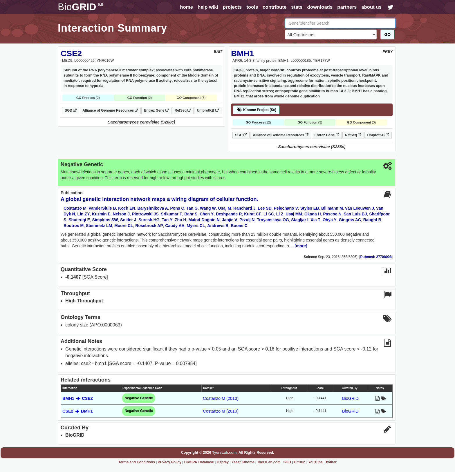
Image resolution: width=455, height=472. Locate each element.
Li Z (280, 214)
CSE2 (71, 53)
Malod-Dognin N (204, 219)
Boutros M (74, 225)
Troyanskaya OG (273, 219)
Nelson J (121, 214)
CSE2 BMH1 (77, 411)
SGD (71, 110)
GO (387, 34)
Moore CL (123, 225)
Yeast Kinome (243, 462)
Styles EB (309, 208)
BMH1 (242, 53)
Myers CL (196, 225)
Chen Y (207, 214)
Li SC (268, 214)
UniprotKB (208, 110)
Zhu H (180, 219)
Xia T (315, 219)
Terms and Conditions (136, 462)
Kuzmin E (101, 214)
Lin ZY (83, 214)
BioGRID (350, 398)
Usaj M (224, 208)
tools (252, 7)
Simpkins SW (105, 219)
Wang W (208, 208)
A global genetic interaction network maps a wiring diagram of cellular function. (159, 199)
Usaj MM (294, 214)
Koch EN (126, 208)
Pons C (177, 208)
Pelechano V (286, 208)
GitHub (299, 462)
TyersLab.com (224, 453)
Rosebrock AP (149, 225)
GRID (80, 6)
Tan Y (167, 219)
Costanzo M (75, 208)
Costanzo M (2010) (220, 398)
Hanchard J (244, 208)
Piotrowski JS (145, 214)
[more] (301, 246)
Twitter (331, 462)
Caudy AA (174, 225)
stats (296, 7)
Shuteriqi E (79, 219)
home (186, 7)
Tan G (192, 208)
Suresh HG (148, 219)
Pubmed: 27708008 (376, 257)
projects (232, 7)
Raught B (372, 219)
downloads (320, 7)
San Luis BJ (355, 214)
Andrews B (217, 225)
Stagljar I (299, 219)
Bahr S (190, 214)
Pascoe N (332, 214)
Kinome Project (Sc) (256, 110)
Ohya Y (330, 219)
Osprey (223, 462)
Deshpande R (229, 214)
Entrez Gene (156, 110)
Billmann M (332, 208)
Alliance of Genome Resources (110, 110)
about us (371, 7)
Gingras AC (350, 219)
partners (347, 7)
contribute (274, 7)
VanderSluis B (102, 208)
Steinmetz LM (99, 225)
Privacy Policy (169, 462)
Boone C (239, 225)
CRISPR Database (199, 462)
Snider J (128, 219)
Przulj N (246, 219)
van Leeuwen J (359, 208)
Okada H (312, 214)
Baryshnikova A (152, 208)
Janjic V (229, 219)
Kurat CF (252, 214)
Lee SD (264, 208)
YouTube (315, 462)
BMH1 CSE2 (77, 398)
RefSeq (183, 110)
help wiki (208, 7)
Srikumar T (171, 214)
